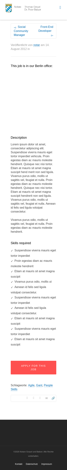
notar (36, 45)
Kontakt (18, 464)
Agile (31, 385)
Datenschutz (32, 464)
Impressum (46, 464)
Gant (39, 385)
